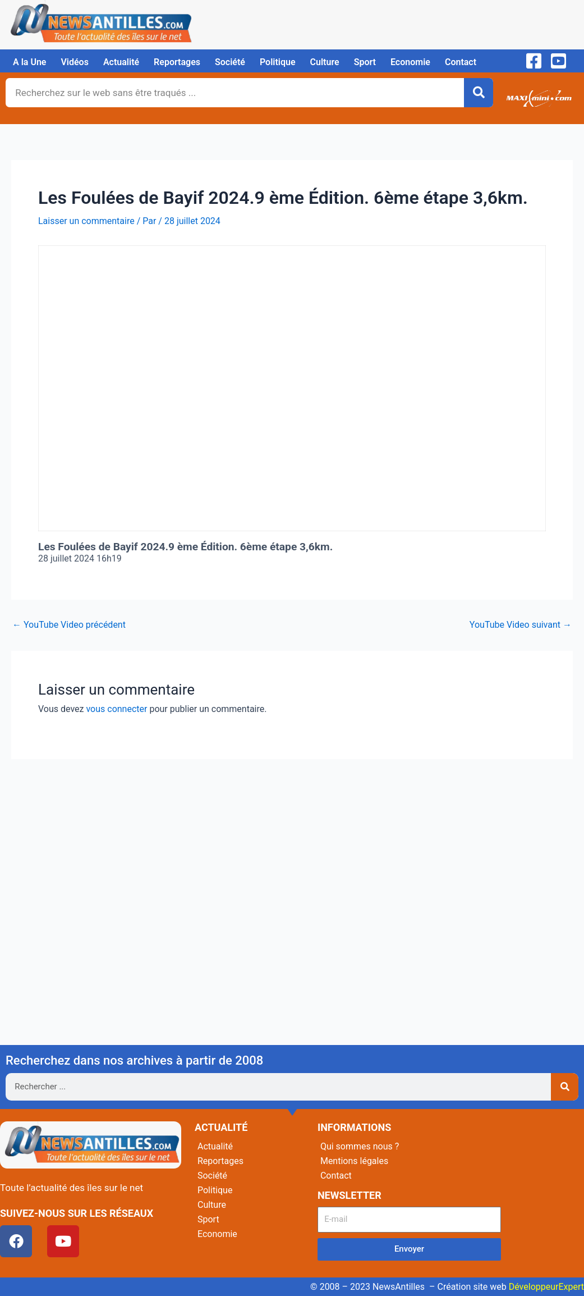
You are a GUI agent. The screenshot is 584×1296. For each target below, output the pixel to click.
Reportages (177, 62)
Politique (278, 62)
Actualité (121, 62)
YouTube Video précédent (69, 624)
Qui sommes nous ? (359, 1146)
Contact (460, 62)
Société (230, 62)
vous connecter (116, 709)
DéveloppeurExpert (546, 1286)
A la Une (29, 62)
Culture (324, 62)
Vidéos (74, 62)
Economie (410, 62)
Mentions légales (354, 1161)
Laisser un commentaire (86, 221)
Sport (365, 62)
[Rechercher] (478, 92)
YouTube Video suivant (521, 624)
